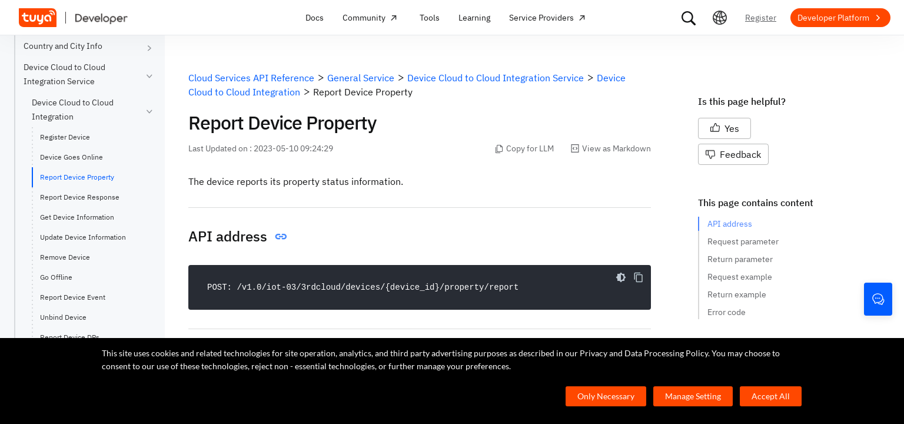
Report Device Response (79, 197)
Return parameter (740, 259)
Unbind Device (63, 317)
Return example (736, 294)
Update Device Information (83, 237)
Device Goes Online (71, 157)
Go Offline (56, 277)
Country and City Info (63, 46)
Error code (726, 312)
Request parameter (743, 241)
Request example (739, 276)
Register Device (65, 136)
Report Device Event (72, 297)
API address (729, 223)
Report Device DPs (69, 337)
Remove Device (65, 257)
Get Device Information (77, 217)
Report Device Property (77, 177)
